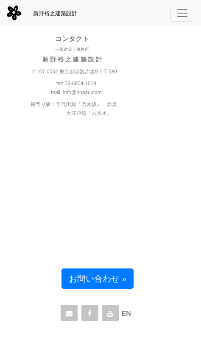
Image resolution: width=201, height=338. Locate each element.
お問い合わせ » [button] (98, 278)
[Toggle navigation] (182, 13)
